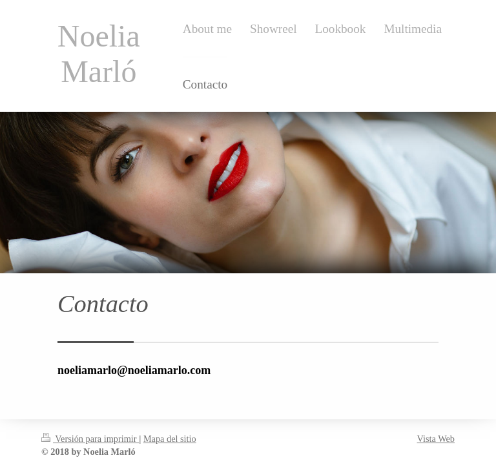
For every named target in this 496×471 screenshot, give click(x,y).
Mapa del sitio (169, 439)
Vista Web (436, 439)
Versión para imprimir (90, 439)
